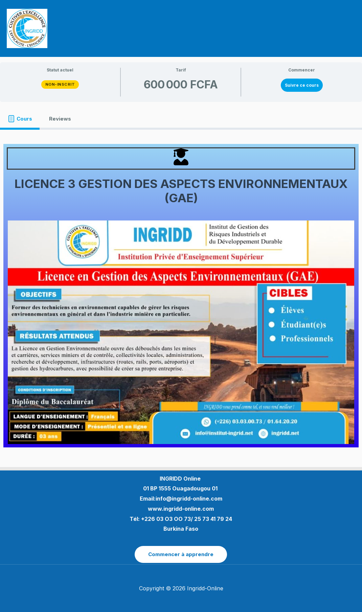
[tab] (20, 118)
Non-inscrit (60, 84)
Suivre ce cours (302, 85)
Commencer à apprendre (180, 554)
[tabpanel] (181, 295)
